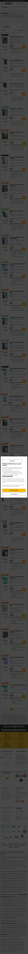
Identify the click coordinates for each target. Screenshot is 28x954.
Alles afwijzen (12, 460)
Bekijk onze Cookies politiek (7, 476)
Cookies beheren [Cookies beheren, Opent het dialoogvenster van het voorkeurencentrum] (14, 494)
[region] (14, 477)
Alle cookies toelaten (14, 490)
